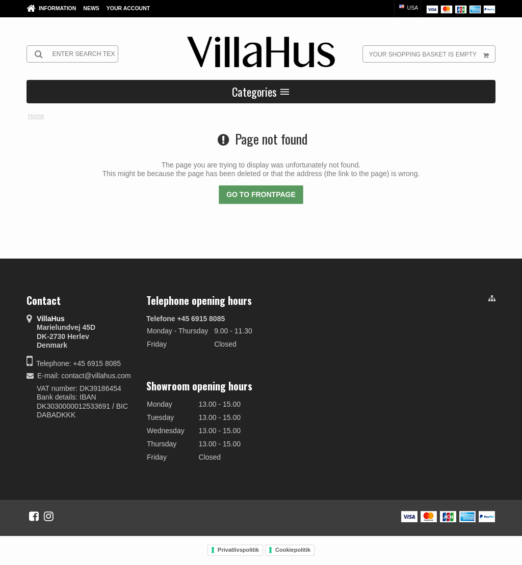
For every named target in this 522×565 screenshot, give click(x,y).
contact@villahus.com (95, 376)
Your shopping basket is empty (432, 54)
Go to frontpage (261, 194)
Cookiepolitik (292, 550)
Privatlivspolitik (238, 550)
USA (408, 8)
